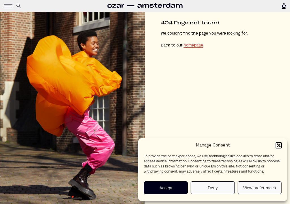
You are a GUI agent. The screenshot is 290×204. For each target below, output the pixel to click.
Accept (165, 187)
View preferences (259, 187)
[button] (279, 145)
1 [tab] (73, 197)
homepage (193, 45)
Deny (213, 187)
